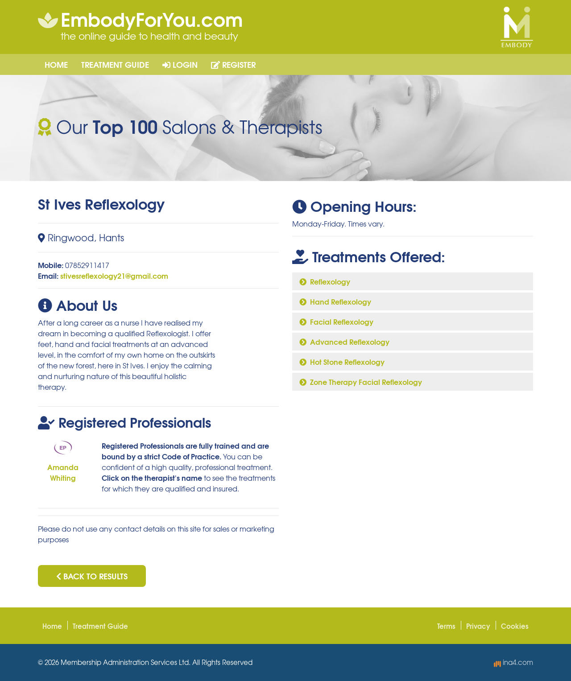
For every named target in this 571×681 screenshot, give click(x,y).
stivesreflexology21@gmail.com (114, 275)
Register (233, 64)
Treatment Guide (115, 64)
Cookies (515, 625)
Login (180, 64)
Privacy (478, 625)
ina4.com (513, 662)
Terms (446, 625)
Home (56, 64)
